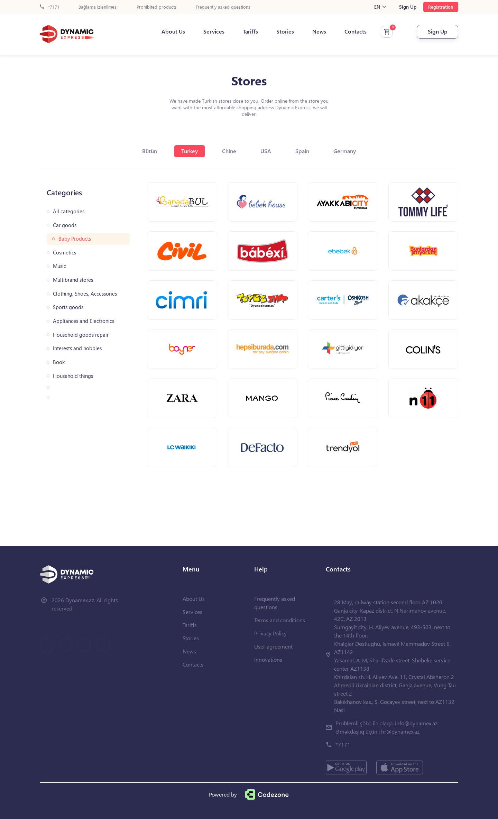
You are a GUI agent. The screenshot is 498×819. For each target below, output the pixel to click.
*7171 (49, 7)
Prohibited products (157, 7)
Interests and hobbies (77, 348)
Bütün (149, 151)
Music (59, 266)
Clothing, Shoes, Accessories (85, 293)
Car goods (64, 225)
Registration (440, 7)
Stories (285, 31)
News (319, 31)
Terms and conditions (279, 620)
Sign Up (407, 7)
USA (265, 151)
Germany (344, 151)
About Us (173, 31)
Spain (302, 151)
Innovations (268, 659)
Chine (229, 151)
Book (59, 362)
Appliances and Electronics (83, 321)
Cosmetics (64, 252)
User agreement (273, 646)
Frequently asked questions (223, 7)
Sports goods (68, 307)
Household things (73, 376)
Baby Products (74, 238)
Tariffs (250, 31)
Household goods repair (81, 335)
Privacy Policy (270, 633)
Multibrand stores (73, 280)
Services (213, 31)
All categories (68, 211)
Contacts (355, 31)
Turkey (189, 151)
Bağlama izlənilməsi (98, 7)
